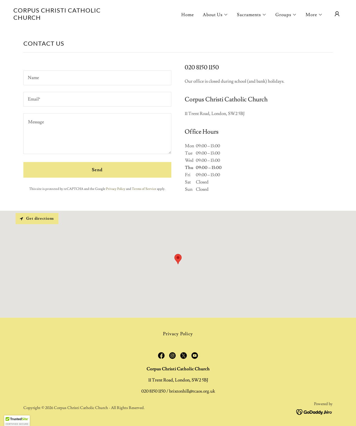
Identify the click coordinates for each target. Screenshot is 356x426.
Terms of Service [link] (144, 189)
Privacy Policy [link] (115, 189)
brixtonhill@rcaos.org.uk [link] (192, 391)
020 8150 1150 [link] (153, 391)
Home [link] (187, 15)
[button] (215, 14)
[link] (59, 18)
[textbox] (97, 77)
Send (97, 170)
